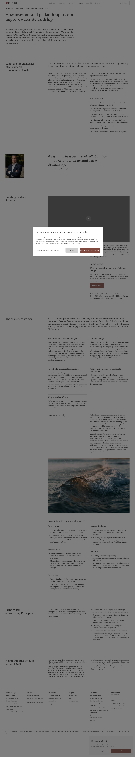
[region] (68, 241)
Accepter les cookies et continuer (90, 250)
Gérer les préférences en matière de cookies (48, 250)
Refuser (72, 250)
